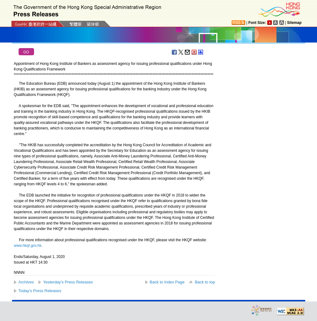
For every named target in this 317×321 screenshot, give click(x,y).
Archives (26, 282)
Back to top (205, 282)
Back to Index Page (167, 282)
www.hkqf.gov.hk (27, 245)
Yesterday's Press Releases (68, 282)
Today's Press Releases (40, 290)
